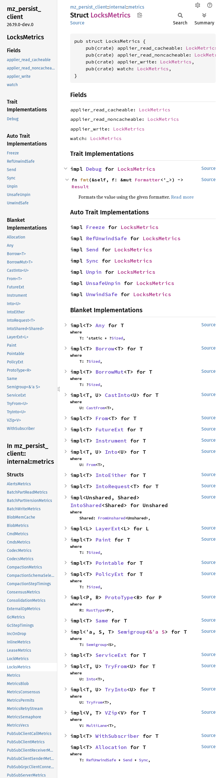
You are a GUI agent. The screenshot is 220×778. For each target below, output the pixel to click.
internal (117, 7)
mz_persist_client (88, 7)
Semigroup (131, 631)
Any (100, 325)
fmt (84, 180)
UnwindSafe (101, 294)
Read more (182, 197)
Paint (103, 539)
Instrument (111, 440)
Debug (94, 169)
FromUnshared (111, 518)
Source (77, 23)
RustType (95, 610)
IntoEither (111, 475)
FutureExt (109, 429)
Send (92, 249)
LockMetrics (201, 48)
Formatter (147, 180)
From (101, 418)
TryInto (116, 689)
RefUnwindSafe (106, 238)
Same (101, 620)
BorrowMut (109, 371)
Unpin (94, 272)
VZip (111, 712)
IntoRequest (112, 486)
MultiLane (96, 725)
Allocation (111, 747)
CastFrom (95, 407)
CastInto (117, 395)
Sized (117, 338)
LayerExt (108, 528)
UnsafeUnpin (103, 283)
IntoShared (86, 505)
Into (111, 452)
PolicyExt (109, 574)
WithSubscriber (117, 736)
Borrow (104, 348)
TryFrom (116, 666)
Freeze (95, 227)
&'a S (157, 631)
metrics (136, 7)
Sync (92, 260)
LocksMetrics (136, 169)
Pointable (109, 563)
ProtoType (119, 597)
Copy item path (139, 15)
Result (80, 186)
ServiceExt (111, 655)
